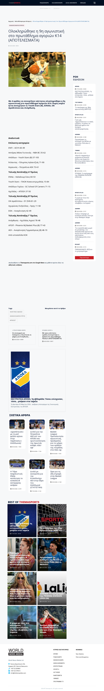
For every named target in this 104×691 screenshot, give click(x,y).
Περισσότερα (84, 258)
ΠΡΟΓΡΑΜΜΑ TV (45, 8)
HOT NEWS (56, 672)
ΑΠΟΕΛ (77, 86)
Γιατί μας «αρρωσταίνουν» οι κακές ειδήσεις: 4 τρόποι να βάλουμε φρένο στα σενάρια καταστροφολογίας (20, 559)
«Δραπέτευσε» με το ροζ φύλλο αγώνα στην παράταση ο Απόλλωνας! (17, 437)
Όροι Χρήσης (80, 654)
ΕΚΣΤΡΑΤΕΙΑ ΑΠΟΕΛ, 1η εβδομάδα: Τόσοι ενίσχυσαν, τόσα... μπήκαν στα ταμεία (37, 400)
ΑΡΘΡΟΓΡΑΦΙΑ (57, 666)
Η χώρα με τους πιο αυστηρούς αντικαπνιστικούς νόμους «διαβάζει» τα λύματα (21, 627)
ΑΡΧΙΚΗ (55, 654)
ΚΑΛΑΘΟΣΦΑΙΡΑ (57, 3)
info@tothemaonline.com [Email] (18, 673)
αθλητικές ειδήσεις (15, 265)
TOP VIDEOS (78, 102)
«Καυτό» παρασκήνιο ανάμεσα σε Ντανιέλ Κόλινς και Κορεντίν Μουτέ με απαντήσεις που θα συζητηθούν (20, 593)
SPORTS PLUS (79, 115)
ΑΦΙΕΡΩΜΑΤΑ (57, 675)
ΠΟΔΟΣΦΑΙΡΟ (44, 3)
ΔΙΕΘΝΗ (77, 134)
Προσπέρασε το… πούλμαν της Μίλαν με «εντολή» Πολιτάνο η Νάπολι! (51, 561)
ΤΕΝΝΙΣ (77, 150)
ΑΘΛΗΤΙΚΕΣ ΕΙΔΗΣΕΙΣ (16, 312)
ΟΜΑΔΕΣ (83, 3)
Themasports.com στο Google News (32, 263)
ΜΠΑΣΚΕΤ (13, 320)
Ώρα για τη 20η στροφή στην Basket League (55, 475)
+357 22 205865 (15, 668)
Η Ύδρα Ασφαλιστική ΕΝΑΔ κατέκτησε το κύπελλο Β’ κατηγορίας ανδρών (16, 478)
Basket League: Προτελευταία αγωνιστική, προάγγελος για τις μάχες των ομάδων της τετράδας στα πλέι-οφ (56, 440)
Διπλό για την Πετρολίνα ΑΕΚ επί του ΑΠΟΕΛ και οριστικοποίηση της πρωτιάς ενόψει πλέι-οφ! (37, 439)
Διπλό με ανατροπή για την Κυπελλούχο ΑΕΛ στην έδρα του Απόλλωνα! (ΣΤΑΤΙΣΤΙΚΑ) (36, 479)
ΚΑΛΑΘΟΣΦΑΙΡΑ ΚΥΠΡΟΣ (17, 316)
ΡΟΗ (78, 78)
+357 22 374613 (15, 671)
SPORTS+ (56, 8)
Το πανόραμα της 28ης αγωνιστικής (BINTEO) (51, 529)
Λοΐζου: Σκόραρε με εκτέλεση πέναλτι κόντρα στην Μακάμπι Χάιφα (51, 628)
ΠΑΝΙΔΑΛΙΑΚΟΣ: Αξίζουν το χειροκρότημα (83, 250)
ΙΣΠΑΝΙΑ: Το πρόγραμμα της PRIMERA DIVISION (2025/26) (52, 595)
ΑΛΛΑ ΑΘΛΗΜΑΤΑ (71, 3)
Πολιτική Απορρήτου (82, 657)
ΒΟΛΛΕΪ (77, 244)
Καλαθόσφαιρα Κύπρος (23, 21)
